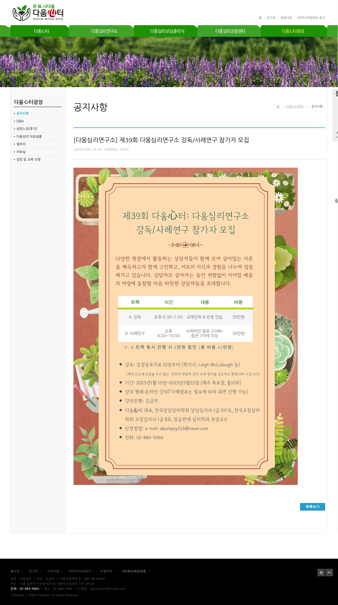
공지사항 (22, 113)
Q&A (20, 121)
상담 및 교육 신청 (28, 159)
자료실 (21, 152)
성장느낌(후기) (26, 128)
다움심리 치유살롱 (29, 136)
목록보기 (313, 507)
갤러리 (21, 144)
